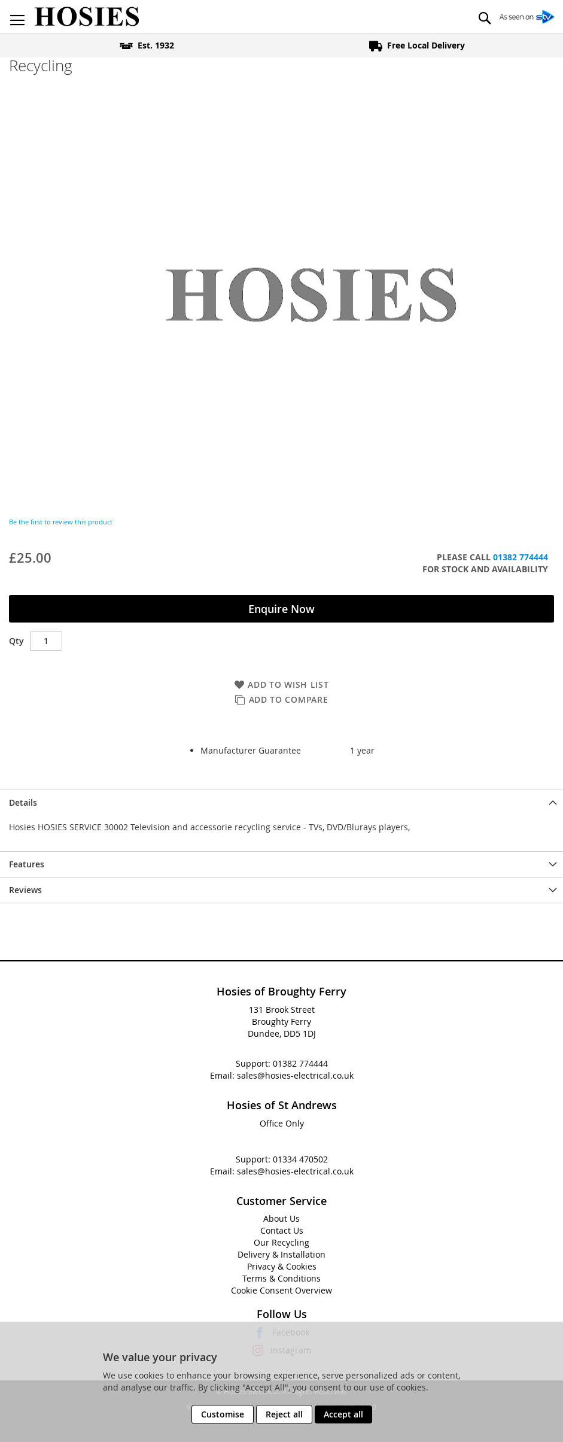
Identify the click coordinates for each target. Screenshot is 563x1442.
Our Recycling (281, 1242)
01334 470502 (300, 1159)
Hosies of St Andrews (282, 1105)
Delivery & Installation (281, 1254)
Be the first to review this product (60, 521)
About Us (281, 1218)
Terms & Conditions (281, 1278)
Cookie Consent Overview (281, 1290)
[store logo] (87, 17)
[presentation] (281, 802)
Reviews (25, 889)
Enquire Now (281, 609)
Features (26, 864)
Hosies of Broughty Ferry (281, 991)
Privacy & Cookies (282, 1266)
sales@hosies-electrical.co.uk (295, 1075)
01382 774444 (520, 557)
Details (23, 802)
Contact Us (281, 1230)
